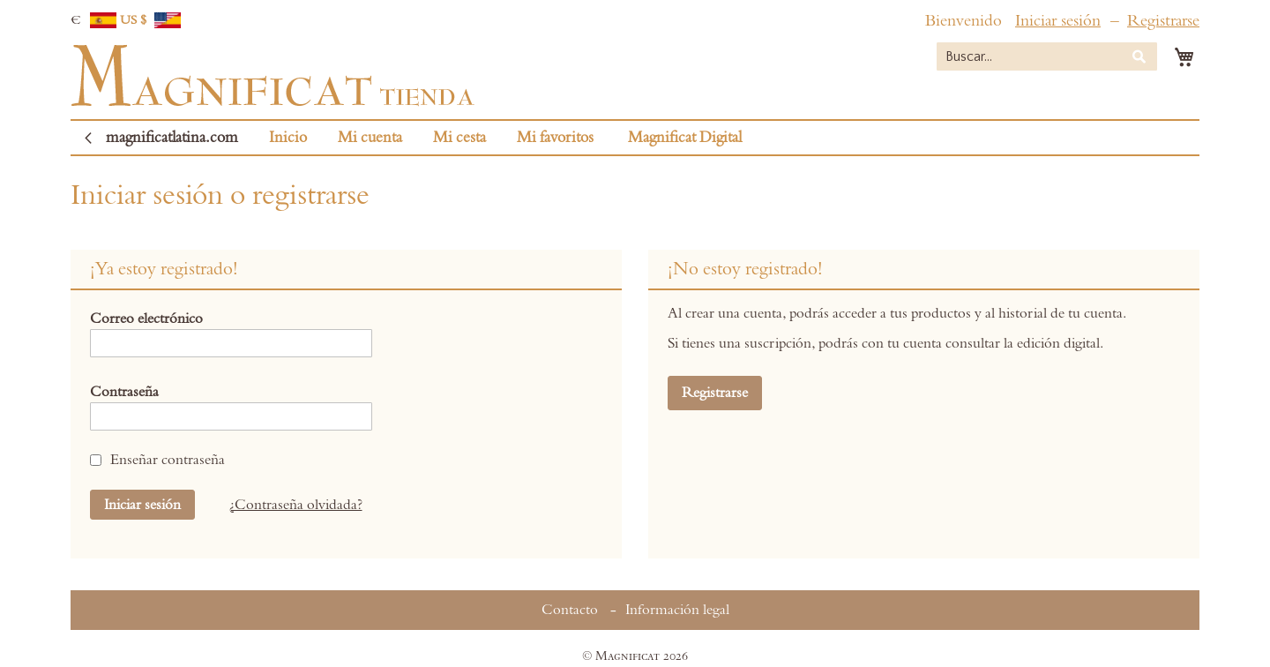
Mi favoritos (555, 137)
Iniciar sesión (1058, 21)
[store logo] (272, 75)
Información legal (677, 609)
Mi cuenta (370, 137)
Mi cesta (459, 137)
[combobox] (1047, 56)
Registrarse (1163, 21)
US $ (151, 20)
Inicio (288, 137)
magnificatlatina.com (172, 137)
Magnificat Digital (685, 137)
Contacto (570, 609)
